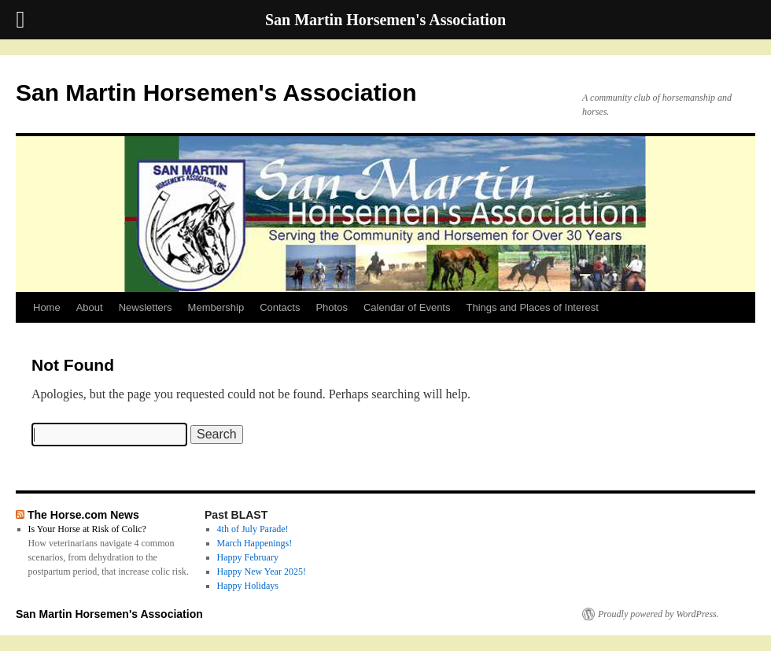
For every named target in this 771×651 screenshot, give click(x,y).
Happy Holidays (248, 585)
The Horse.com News (83, 515)
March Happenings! (255, 543)
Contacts (280, 307)
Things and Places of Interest (533, 307)
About (89, 307)
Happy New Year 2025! (261, 571)
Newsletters (145, 307)
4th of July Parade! (253, 528)
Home (47, 307)
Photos (331, 307)
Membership (216, 307)
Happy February (248, 557)
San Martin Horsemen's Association (216, 92)
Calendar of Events (407, 307)
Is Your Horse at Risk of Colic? (87, 528)
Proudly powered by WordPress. (658, 614)
